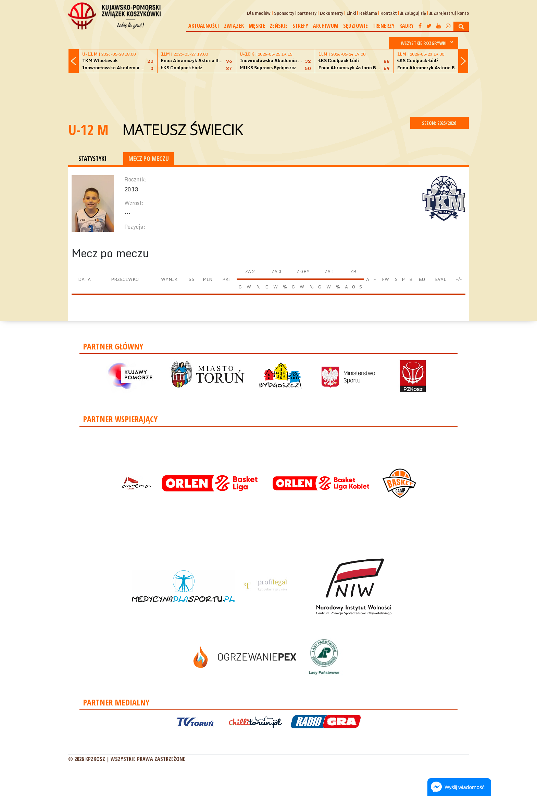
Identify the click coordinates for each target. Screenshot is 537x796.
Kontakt (388, 13)
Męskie (257, 25)
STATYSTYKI (92, 158)
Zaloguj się (413, 13)
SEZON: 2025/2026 (439, 123)
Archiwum (325, 25)
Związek (234, 25)
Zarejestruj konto (449, 13)
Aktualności (203, 25)
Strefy (300, 25)
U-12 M (88, 129)
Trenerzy (384, 25)
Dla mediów (259, 13)
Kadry (406, 25)
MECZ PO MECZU (148, 158)
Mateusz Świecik (182, 129)
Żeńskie (279, 25)
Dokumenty (331, 13)
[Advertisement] (268, 94)
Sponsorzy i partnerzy (295, 13)
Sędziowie (355, 25)
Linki (351, 13)
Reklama (368, 13)
